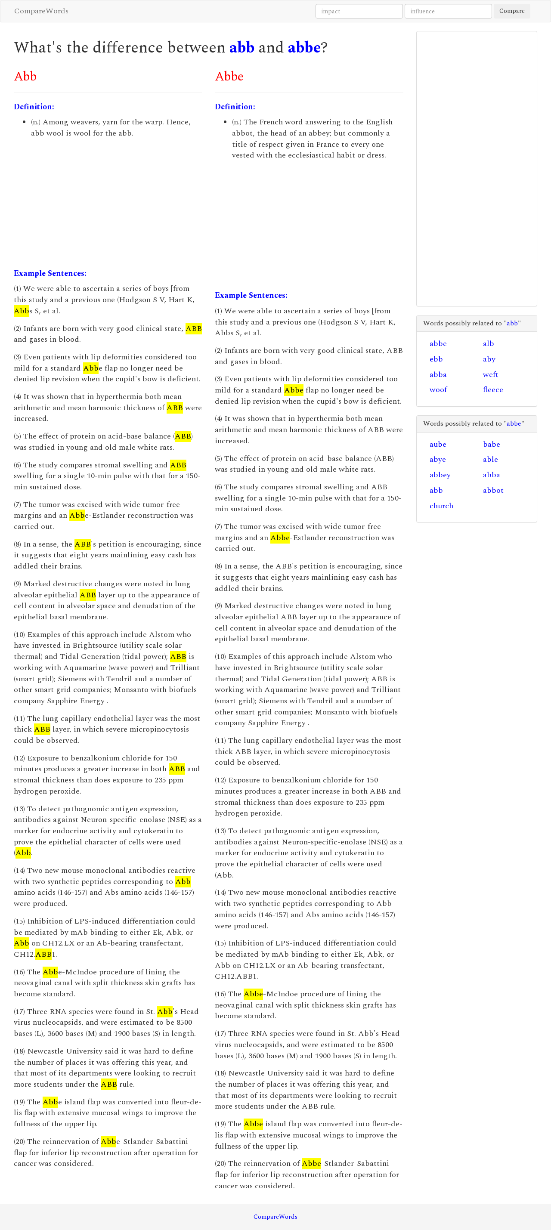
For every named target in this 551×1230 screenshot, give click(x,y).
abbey (440, 475)
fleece (493, 390)
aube (438, 444)
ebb (436, 359)
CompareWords (41, 11)
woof (438, 390)
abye (438, 459)
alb (488, 343)
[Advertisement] (108, 203)
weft (490, 374)
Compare (512, 10)
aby (489, 359)
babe (491, 444)
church (441, 506)
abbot (493, 490)
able (490, 459)
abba (438, 374)
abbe (304, 48)
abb (241, 48)
